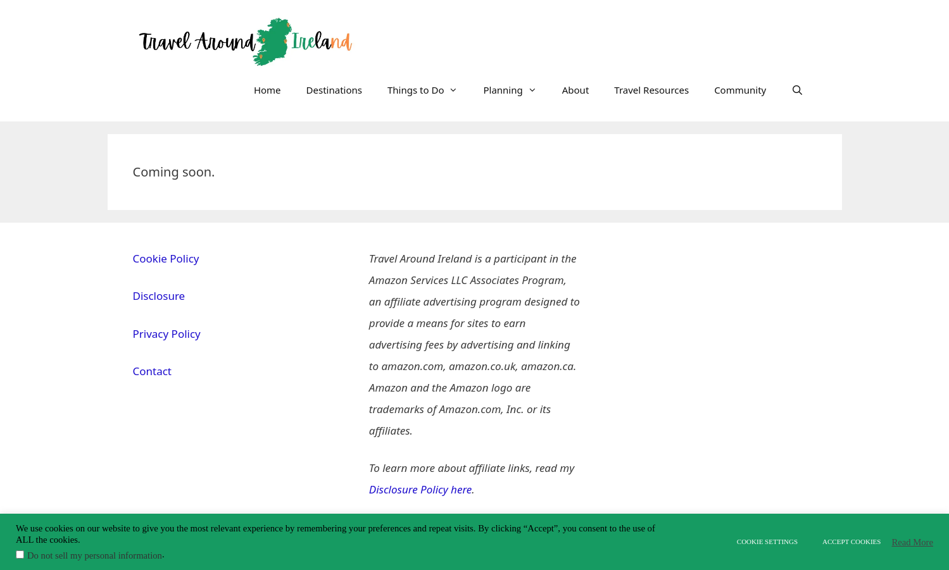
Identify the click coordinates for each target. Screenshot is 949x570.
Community (740, 90)
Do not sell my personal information (94, 555)
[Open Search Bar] (797, 90)
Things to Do (428, 90)
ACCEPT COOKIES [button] (851, 541)
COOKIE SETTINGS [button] (767, 541)
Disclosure (159, 295)
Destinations (334, 90)
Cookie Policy (166, 258)
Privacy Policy (167, 333)
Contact (152, 371)
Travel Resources (651, 90)
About (575, 90)
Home (267, 90)
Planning (516, 90)
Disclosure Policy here (420, 489)
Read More (912, 542)
